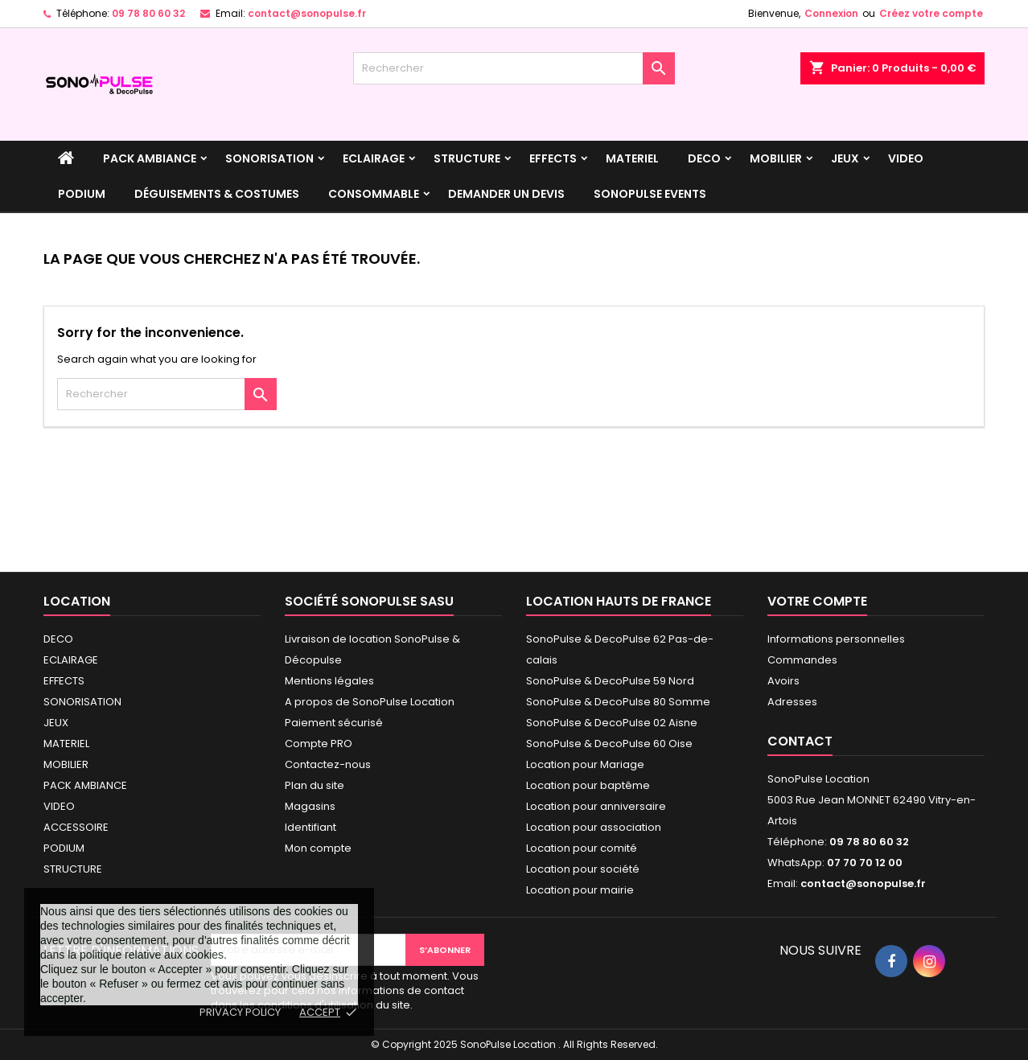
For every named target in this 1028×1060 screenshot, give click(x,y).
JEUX (845, 158)
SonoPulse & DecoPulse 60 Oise (609, 743)
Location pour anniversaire (596, 806)
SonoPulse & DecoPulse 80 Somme (618, 701)
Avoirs (783, 680)
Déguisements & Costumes (216, 194)
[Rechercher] (514, 68)
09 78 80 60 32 (148, 13)
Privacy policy (240, 1012)
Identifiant (310, 827)
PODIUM (81, 194)
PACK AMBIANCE (149, 158)
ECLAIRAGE (374, 158)
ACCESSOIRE (76, 827)
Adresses (792, 701)
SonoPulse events (650, 194)
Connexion (831, 13)
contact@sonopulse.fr (307, 13)
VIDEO (905, 158)
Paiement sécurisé (334, 722)
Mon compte (318, 848)
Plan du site (314, 785)
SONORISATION (269, 158)
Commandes (802, 660)
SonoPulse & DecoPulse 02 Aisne (611, 722)
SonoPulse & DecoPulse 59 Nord (610, 680)
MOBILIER (776, 158)
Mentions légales (329, 680)
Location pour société (582, 869)
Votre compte (817, 601)
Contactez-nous (328, 764)
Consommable (373, 194)
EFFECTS (553, 158)
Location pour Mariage (585, 764)
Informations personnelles (836, 639)
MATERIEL (632, 158)
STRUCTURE (467, 158)
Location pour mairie (580, 890)
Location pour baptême (588, 785)
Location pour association (593, 827)
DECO (704, 158)
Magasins (310, 806)
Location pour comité (581, 848)
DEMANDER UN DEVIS (506, 194)
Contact (800, 741)
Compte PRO (318, 743)
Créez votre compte (931, 13)
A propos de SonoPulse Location (369, 701)
